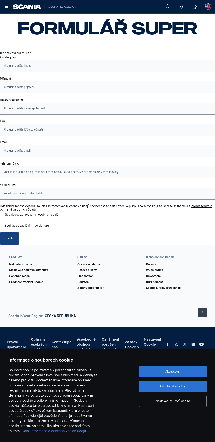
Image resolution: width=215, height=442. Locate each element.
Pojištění (83, 295)
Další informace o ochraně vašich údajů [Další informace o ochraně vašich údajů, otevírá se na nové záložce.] (54, 431)
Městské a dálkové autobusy (28, 283)
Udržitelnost (154, 295)
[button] (37, 270)
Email (3, 156)
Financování (85, 289)
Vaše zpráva (8, 198)
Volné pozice (154, 283)
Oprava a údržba (88, 277)
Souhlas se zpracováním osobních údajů (31, 228)
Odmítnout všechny (173, 386)
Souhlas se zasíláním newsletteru (27, 239)
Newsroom (153, 289)
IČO (2, 134)
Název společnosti (12, 113)
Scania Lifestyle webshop (163, 301)
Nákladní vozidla (20, 277)
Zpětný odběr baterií (91, 301)
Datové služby (87, 283)
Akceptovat (172, 371)
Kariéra (151, 277)
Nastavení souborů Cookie (173, 401)
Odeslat (9, 251)
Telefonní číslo (10, 177)
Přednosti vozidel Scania (26, 295)
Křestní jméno (9, 71)
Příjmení (5, 92)
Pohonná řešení (20, 289)
